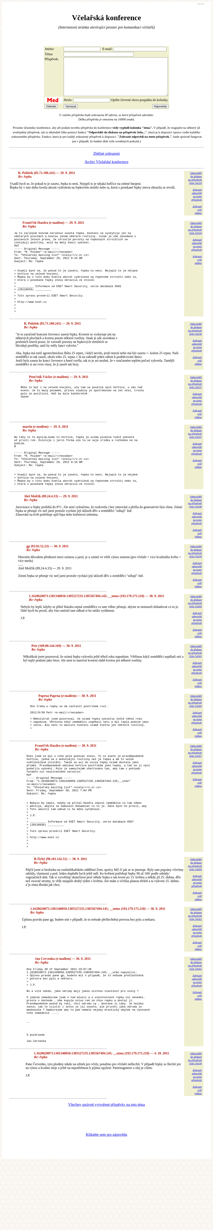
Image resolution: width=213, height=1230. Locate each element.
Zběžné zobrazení (106, 161)
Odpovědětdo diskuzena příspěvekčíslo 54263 (195, 684)
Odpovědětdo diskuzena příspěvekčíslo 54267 (195, 784)
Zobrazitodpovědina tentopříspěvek (196, 202)
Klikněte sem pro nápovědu (106, 1202)
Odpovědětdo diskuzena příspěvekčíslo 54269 (195, 916)
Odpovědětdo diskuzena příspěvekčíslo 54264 (195, 734)
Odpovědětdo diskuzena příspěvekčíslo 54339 (195, 1125)
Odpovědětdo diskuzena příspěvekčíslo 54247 (195, 455)
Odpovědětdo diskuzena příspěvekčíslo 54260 (195, 635)
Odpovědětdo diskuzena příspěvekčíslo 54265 (195, 1016)
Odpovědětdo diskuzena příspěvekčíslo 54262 (195, 966)
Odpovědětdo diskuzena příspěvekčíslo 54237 (195, 405)
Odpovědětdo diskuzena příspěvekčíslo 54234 (195, 235)
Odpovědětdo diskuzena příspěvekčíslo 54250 (195, 585)
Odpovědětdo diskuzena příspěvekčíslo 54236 (195, 352)
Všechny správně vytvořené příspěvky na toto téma (106, 1172)
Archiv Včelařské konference (107, 169)
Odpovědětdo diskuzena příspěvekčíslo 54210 (195, 185)
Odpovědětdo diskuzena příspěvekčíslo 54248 (195, 535)
